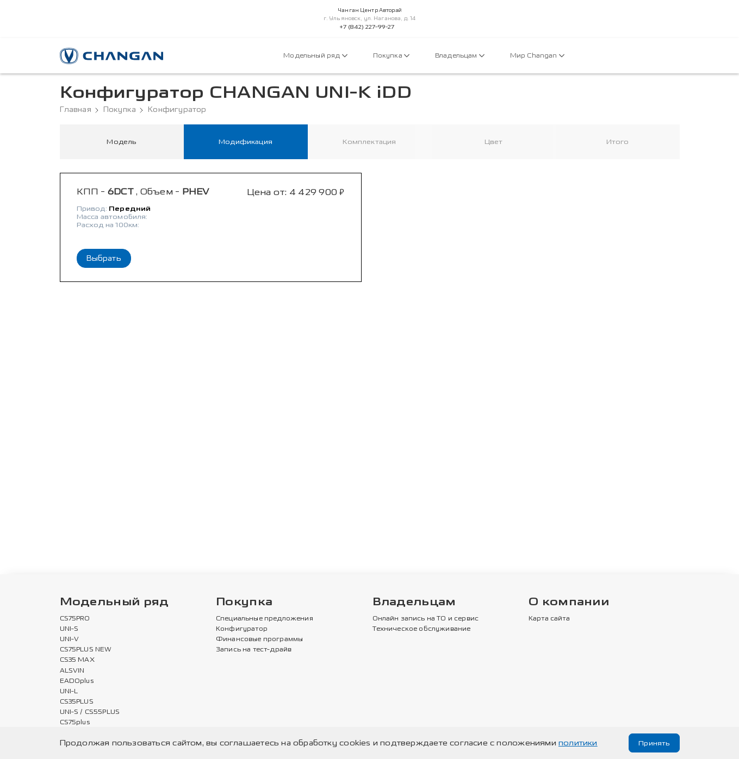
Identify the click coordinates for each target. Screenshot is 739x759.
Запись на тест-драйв (253, 650)
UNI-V (69, 640)
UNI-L (69, 692)
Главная (75, 110)
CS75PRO (75, 619)
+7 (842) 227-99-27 (367, 27)
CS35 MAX (77, 660)
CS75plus (75, 723)
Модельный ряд (315, 55)
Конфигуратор (177, 110)
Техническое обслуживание (421, 629)
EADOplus (77, 682)
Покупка (391, 55)
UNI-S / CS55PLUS (90, 713)
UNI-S (69, 629)
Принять (652, 743)
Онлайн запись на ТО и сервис (425, 619)
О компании (569, 603)
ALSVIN (72, 671)
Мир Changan (537, 55)
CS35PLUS (77, 702)
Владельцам (460, 55)
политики (578, 743)
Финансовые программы (259, 640)
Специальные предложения (264, 619)
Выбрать (103, 260)
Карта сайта (549, 619)
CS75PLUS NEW (86, 650)
